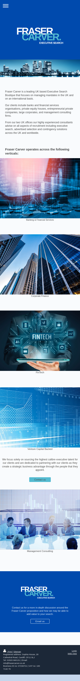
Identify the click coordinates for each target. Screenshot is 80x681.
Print (7, 651)
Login (74, 651)
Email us (40, 621)
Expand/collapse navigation (40, 5)
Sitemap (17, 651)
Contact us (40, 479)
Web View (72, 653)
